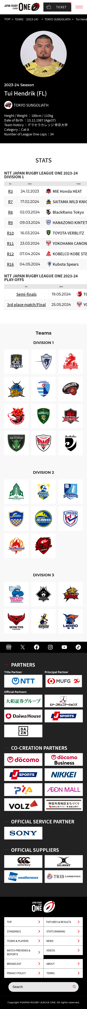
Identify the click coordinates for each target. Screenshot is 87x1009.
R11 (10, 243)
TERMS (50, 973)
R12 (10, 253)
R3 (10, 191)
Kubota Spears (66, 264)
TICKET (56, 7)
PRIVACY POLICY (16, 973)
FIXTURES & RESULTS (58, 922)
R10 (10, 233)
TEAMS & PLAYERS (18, 941)
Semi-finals (26, 294)
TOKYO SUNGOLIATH (58, 19)
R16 (10, 264)
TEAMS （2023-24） (27, 19)
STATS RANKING (55, 931)
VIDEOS (50, 950)
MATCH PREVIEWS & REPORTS (18, 952)
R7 (10, 201)
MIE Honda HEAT (67, 191)
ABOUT (50, 963)
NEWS (49, 941)
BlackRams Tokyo (68, 212)
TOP (7, 19)
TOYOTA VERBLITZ (68, 233)
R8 (10, 212)
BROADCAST (14, 963)
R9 (10, 222)
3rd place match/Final (26, 304)
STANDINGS (14, 931)
